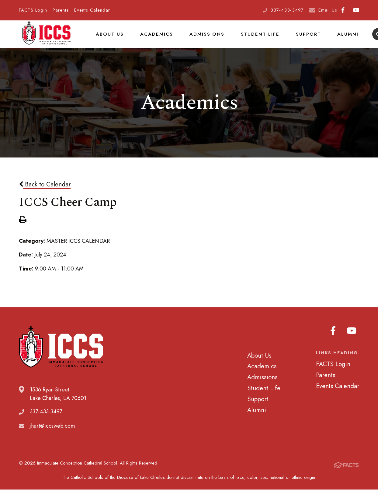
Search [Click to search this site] (365, 38)
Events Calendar (92, 10)
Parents (61, 10)
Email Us (327, 10)
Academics (153, 38)
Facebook (343, 10)
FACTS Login (33, 10)
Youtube (356, 10)
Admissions (201, 38)
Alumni (335, 38)
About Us (109, 38)
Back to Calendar (45, 191)
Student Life (252, 38)
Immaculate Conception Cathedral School (46, 38)
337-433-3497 (287, 10)
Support (297, 38)
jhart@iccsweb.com (52, 433)
